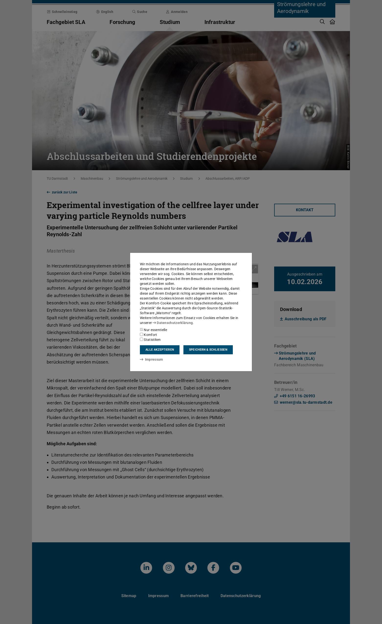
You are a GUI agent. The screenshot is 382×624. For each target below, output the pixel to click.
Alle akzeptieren (160, 349)
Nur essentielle (153, 330)
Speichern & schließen (208, 349)
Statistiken (150, 340)
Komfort (148, 335)
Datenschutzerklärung (173, 323)
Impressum (151, 359)
